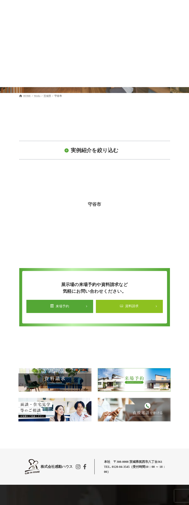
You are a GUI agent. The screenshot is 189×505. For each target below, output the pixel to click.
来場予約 (59, 306)
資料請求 (129, 306)
